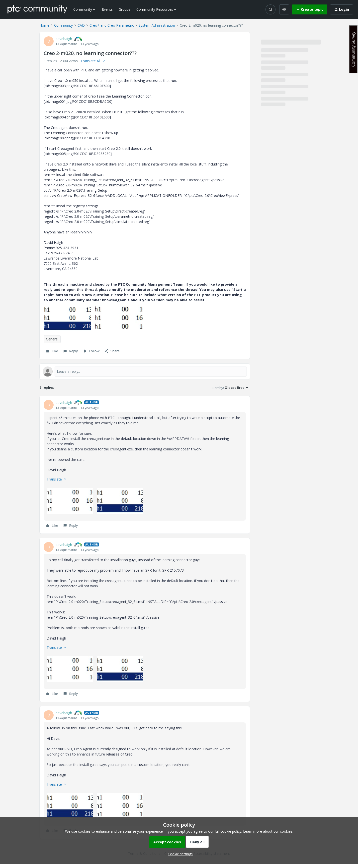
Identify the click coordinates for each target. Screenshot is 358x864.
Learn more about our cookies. (268, 831)
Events (107, 9)
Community (63, 25)
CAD (81, 25)
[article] (145, 465)
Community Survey (353, 49)
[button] (309, 9)
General (52, 339)
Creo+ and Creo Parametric (112, 25)
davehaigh (64, 38)
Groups (124, 9)
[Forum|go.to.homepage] (37, 9)
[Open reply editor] (145, 371)
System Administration (157, 25)
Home (44, 25)
